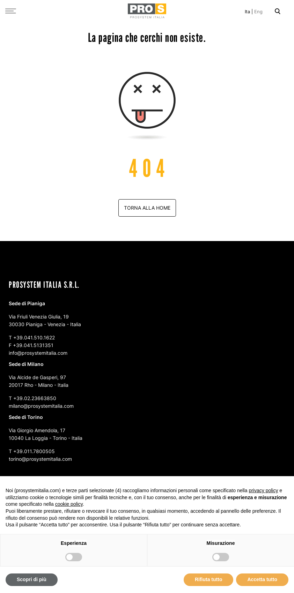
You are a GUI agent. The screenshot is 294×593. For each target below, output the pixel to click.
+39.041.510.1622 (34, 337)
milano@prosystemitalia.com (41, 406)
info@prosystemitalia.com (38, 353)
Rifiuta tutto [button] (208, 579)
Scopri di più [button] (31, 579)
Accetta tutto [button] (262, 579)
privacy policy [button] (263, 490)
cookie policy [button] (69, 504)
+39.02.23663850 (34, 398)
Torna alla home (147, 208)
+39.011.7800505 (34, 451)
